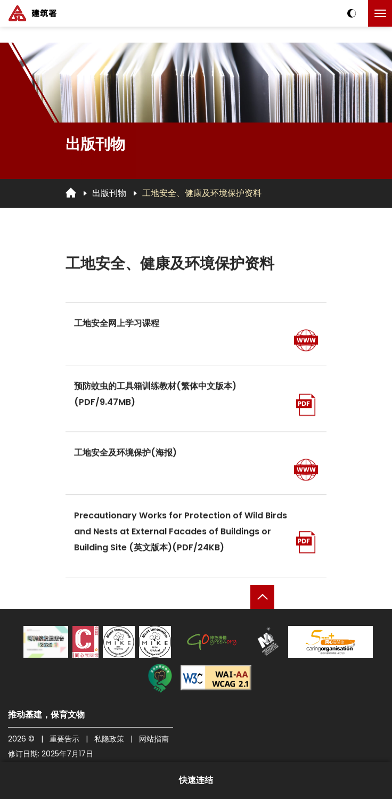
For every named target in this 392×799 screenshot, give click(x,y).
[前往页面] (306, 342)
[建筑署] (32, 13)
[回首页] (71, 192)
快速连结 (196, 780)
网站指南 (154, 738)
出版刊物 (109, 193)
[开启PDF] (306, 407)
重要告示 (64, 738)
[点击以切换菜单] (380, 13)
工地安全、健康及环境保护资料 (202, 193)
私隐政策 (109, 738)
